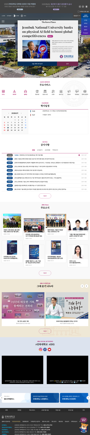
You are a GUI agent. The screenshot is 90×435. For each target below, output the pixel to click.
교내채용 (47, 150)
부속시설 (70, 410)
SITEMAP (9, 15)
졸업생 (85, 26)
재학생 (85, 23)
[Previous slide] (80, 6)
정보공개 (67, 421)
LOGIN (3, 15)
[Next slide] (83, 6)
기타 (83, 410)
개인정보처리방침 (16, 421)
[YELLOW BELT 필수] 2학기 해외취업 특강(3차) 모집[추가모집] (31, 182)
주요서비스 (32, 410)
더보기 (44, 196)
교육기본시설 (45, 410)
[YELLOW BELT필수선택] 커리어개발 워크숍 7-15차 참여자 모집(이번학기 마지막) (35, 166)
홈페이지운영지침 (6, 421)
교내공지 (40, 150)
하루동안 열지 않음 (84, 11)
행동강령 (61, 421)
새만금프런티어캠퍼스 (7, 427)
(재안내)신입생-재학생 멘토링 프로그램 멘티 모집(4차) (28, 170)
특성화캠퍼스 (5, 429)
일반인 (85, 29)
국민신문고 (54, 421)
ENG (23, 16)
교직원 (85, 20)
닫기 (67, 64)
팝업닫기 (76, 16)
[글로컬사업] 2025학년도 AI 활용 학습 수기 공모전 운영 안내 (30, 185)
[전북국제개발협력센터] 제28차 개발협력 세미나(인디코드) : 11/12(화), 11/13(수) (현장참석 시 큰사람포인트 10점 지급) (44, 163)
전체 (33, 150)
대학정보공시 (74, 421)
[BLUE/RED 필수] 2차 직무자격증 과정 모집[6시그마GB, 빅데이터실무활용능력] (35, 174)
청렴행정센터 (25, 421)
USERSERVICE (85, 16)
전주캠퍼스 (4, 425)
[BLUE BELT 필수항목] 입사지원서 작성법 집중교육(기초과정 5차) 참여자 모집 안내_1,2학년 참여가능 (40, 189)
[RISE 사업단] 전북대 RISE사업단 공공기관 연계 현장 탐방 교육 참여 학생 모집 (34, 159)
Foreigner (85, 33)
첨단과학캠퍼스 (5, 432)
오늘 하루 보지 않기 (37, 64)
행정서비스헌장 (45, 421)
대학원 (19, 410)
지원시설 (57, 410)
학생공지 (55, 150)
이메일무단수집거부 (35, 421)
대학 (6, 410)
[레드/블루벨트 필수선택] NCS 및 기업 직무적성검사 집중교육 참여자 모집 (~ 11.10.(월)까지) (37, 178)
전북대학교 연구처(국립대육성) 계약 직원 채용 (31, 155)
